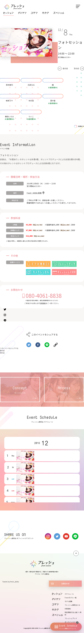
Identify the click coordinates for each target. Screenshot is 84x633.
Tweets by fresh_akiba (10, 582)
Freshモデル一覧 (70, 598)
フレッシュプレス (71, 618)
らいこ (31, 116)
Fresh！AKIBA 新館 (34, 193)
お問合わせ (65, 583)
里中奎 (52, 100)
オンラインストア (71, 622)
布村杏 (31, 100)
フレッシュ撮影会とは (72, 605)
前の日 (65, 68)
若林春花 (9, 85)
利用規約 (43, 303)
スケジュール (69, 594)
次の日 (76, 68)
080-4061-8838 (44, 295)
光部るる (31, 85)
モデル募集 (68, 601)
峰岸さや (9, 100)
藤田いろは (9, 116)
